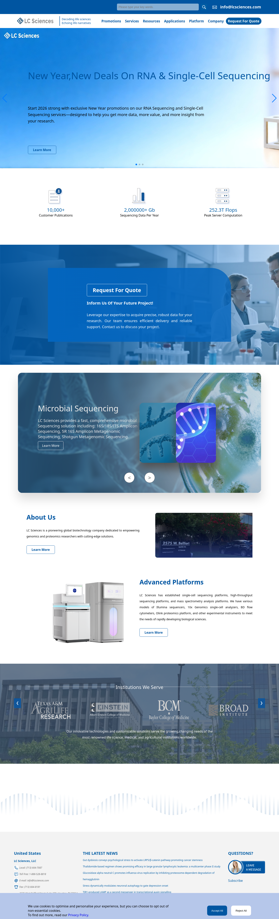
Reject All (241, 910)
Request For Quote (243, 21)
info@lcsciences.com (240, 7)
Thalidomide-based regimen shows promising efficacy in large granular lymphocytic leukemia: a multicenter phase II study (151, 866)
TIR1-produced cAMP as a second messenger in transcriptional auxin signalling (127, 892)
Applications (174, 21)
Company (216, 21)
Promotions (111, 21)
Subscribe (235, 880)
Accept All (217, 910)
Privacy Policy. (78, 915)
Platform (196, 21)
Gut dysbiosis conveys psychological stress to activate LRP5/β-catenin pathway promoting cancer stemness (143, 860)
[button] (4, 98)
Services (132, 21)
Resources (151, 21)
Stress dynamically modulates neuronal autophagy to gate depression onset (125, 885)
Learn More (42, 150)
